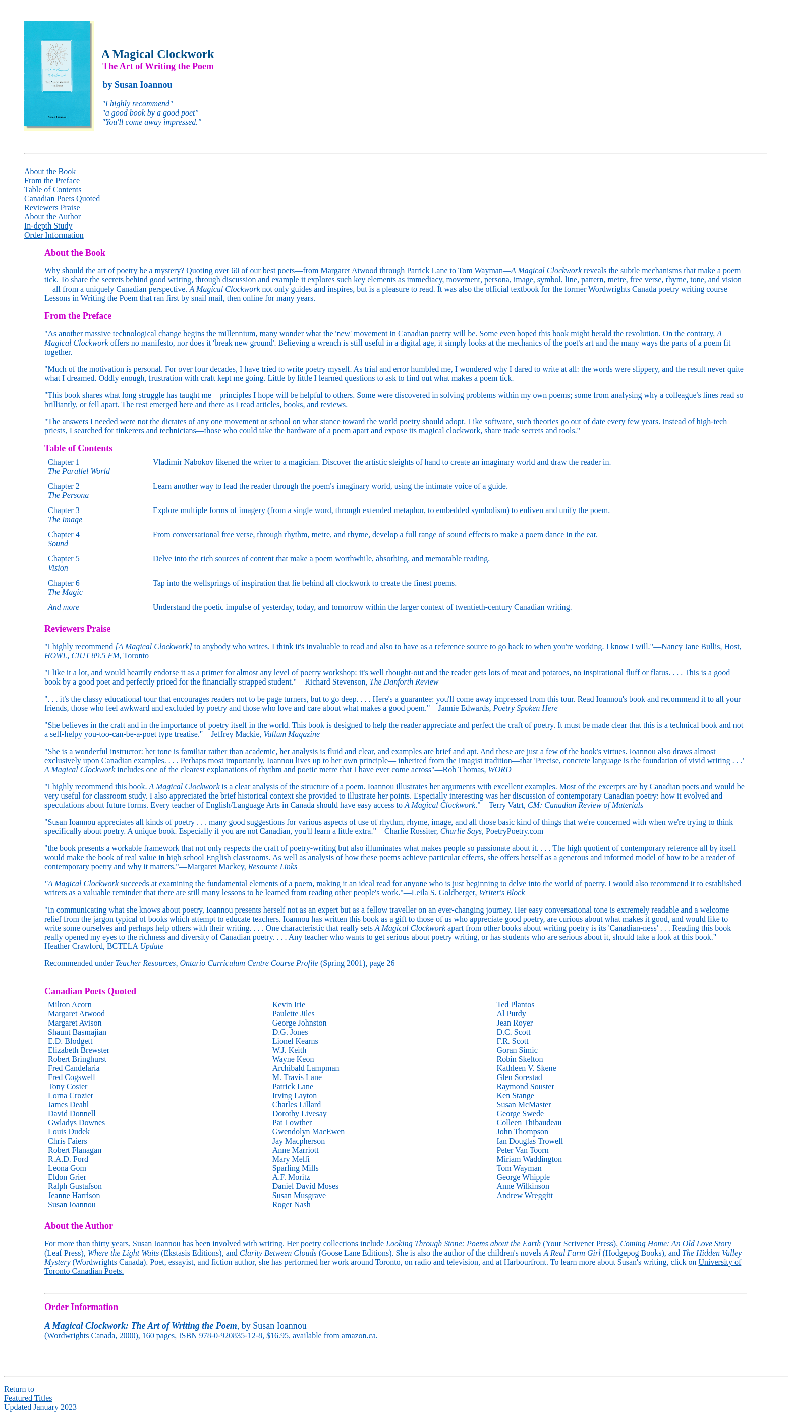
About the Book (50, 171)
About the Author (52, 216)
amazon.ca (359, 1335)
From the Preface (52, 180)
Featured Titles (28, 1398)
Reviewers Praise (52, 207)
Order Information (54, 235)
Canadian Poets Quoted (62, 198)
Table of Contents (53, 189)
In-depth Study (48, 225)
